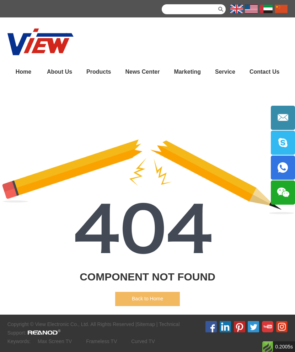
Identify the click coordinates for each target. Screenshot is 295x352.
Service (225, 72)
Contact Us (264, 72)
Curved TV (143, 341)
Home (23, 72)
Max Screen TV (55, 341)
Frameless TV (101, 341)
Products (98, 72)
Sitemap (146, 324)
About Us (59, 72)
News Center (142, 72)
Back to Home (147, 298)
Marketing (187, 72)
